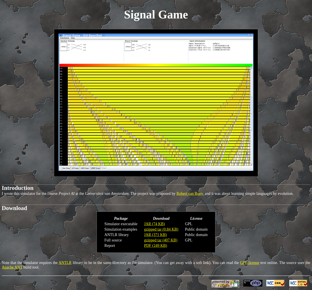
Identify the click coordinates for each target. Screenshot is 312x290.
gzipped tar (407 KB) (160, 240)
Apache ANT (12, 267)
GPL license (249, 263)
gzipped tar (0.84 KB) (161, 229)
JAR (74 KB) (154, 224)
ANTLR (65, 263)
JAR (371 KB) (155, 235)
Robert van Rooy (190, 193)
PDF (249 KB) (155, 245)
